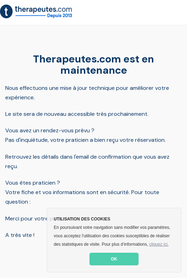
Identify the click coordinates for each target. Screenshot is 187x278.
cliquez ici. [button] (158, 244)
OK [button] (114, 259)
